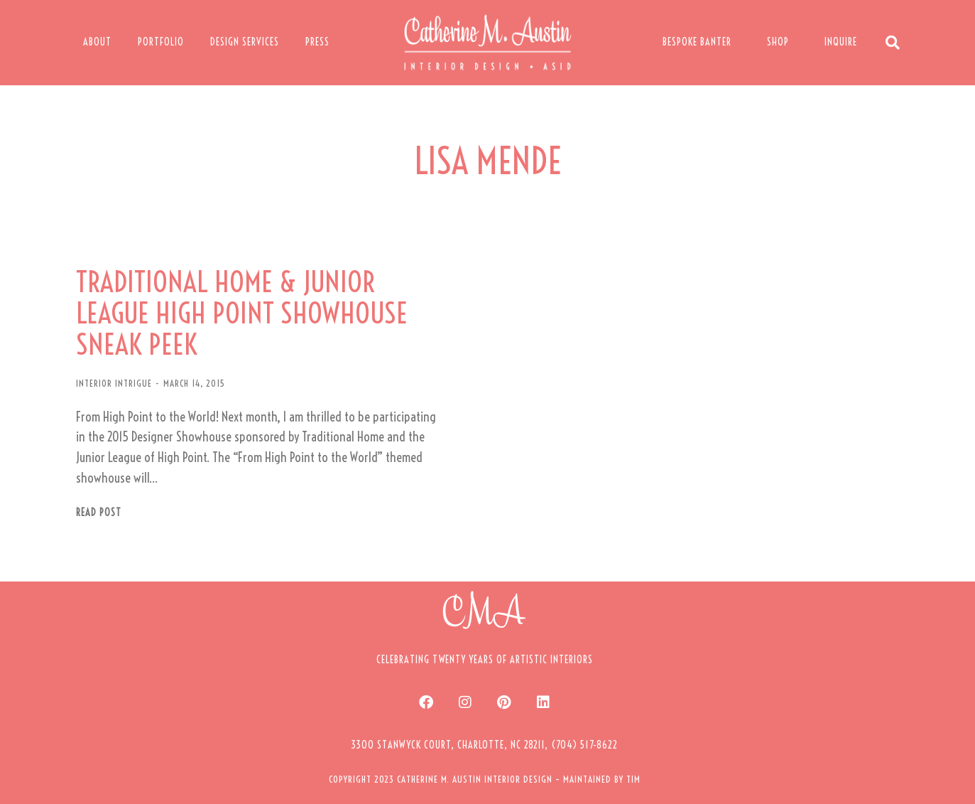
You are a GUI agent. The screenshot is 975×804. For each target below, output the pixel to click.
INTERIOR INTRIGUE (114, 383)
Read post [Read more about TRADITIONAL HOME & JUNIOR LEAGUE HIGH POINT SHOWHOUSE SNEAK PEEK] (98, 513)
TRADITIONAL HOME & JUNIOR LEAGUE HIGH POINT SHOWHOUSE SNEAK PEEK (242, 313)
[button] (484, 745)
